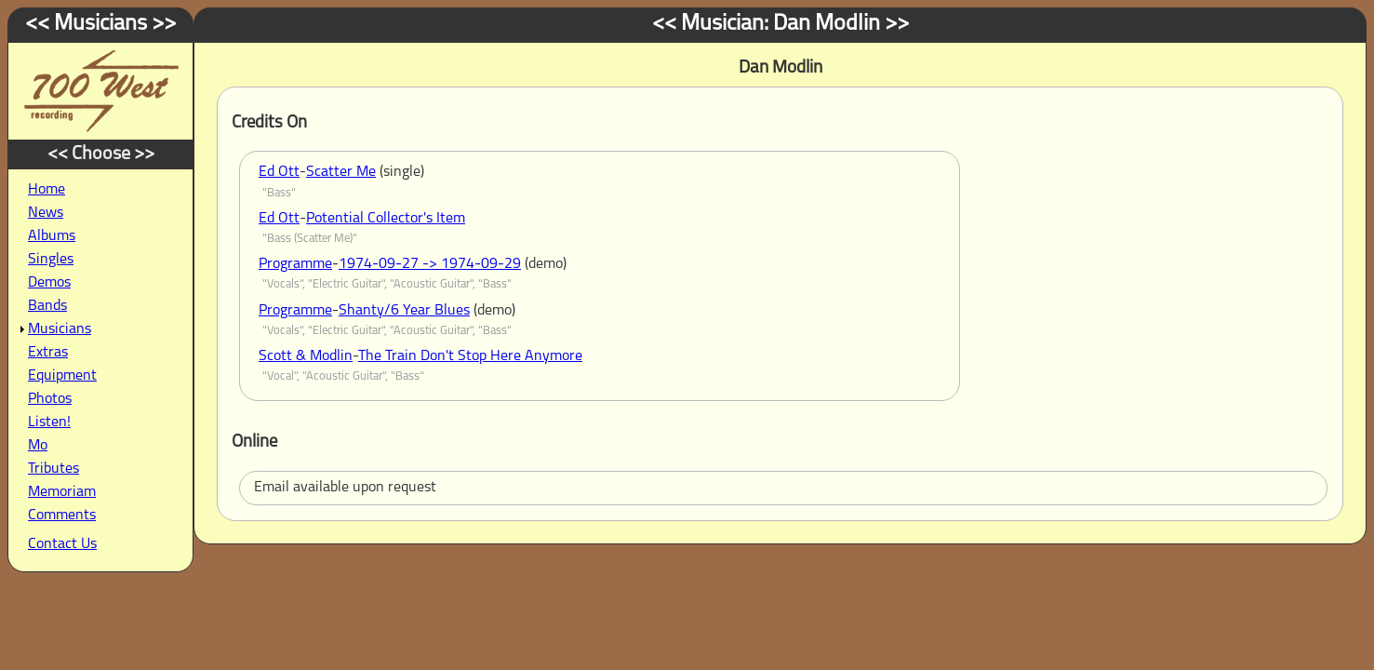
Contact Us (62, 544)
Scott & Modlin (306, 356)
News (45, 213)
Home (46, 189)
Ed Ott (279, 172)
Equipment (62, 375)
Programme (295, 264)
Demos (49, 282)
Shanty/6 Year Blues (404, 310)
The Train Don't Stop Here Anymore (470, 356)
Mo (37, 445)
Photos (50, 399)
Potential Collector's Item (385, 218)
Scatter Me (341, 172)
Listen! (49, 422)
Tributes (53, 469)
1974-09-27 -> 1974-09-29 (430, 264)
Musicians (59, 329)
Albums (51, 236)
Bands (47, 306)
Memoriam (62, 492)
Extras (48, 352)
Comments (62, 515)
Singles (50, 259)
